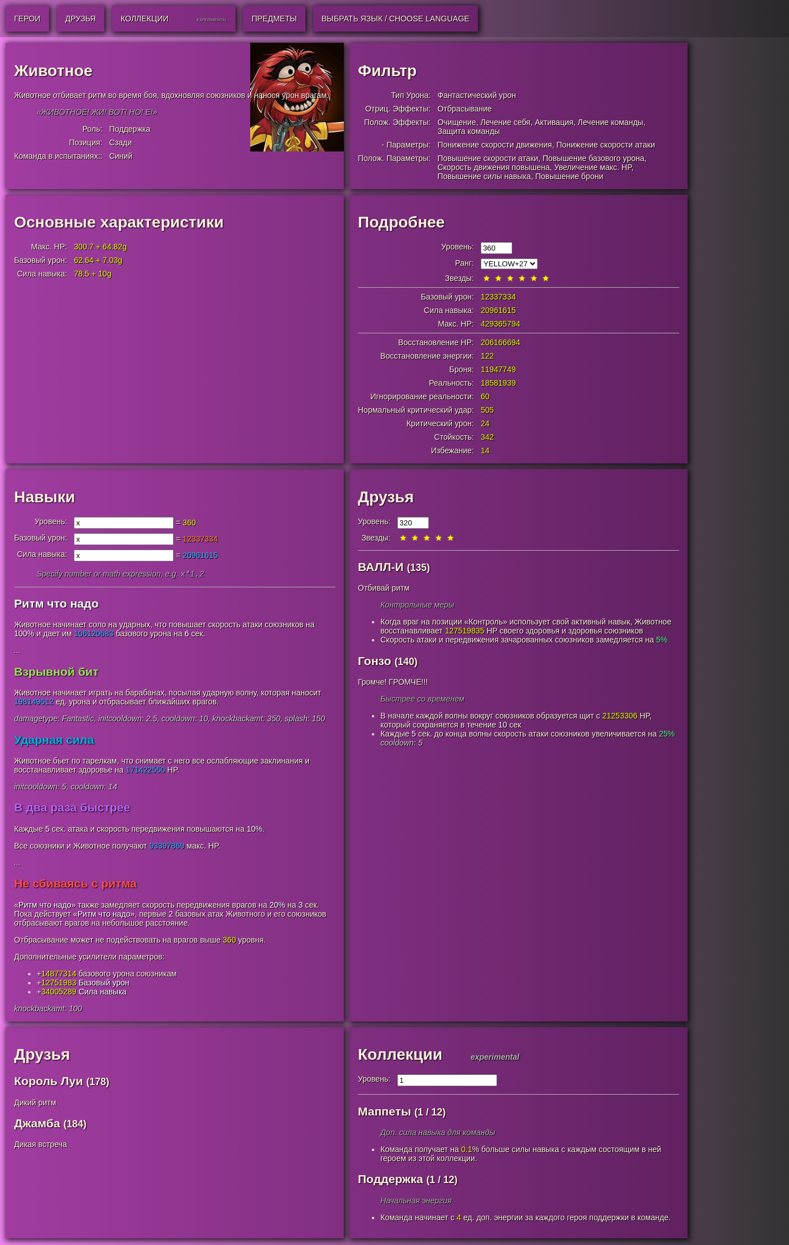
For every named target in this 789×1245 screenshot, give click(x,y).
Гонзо (374, 660)
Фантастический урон (476, 95)
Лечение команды (610, 122)
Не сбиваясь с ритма (75, 884)
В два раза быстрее (72, 808)
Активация (554, 122)
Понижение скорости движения (494, 144)
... (17, 651)
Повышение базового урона (593, 158)
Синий (120, 155)
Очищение (456, 122)
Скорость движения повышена (493, 167)
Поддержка (129, 128)
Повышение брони (569, 176)
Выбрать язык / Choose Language (395, 18)
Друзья (386, 497)
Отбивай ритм (384, 587)
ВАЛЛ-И (381, 566)
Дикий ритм (35, 1103)
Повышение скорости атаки (487, 158)
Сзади (120, 142)
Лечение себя (505, 122)
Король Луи (48, 1082)
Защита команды (468, 131)
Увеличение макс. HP (592, 167)
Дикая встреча (40, 1145)
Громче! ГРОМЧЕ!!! (393, 681)
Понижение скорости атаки (605, 144)
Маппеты (384, 1112)
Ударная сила (54, 740)
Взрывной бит (56, 672)
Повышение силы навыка (484, 176)
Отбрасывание (464, 108)
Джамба (37, 1124)
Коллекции (400, 1055)
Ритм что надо (56, 604)
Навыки (44, 497)
